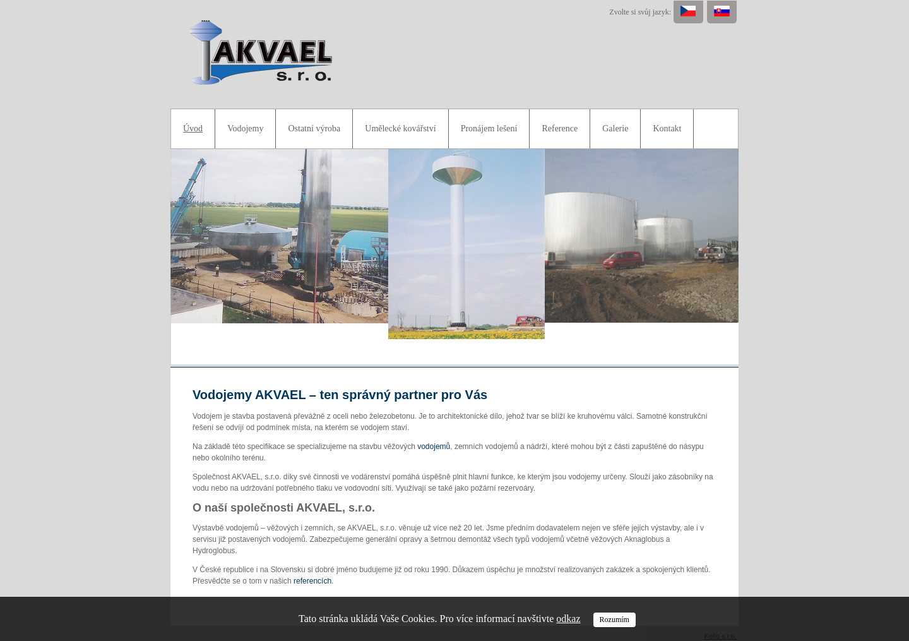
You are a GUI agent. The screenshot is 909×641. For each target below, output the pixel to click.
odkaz (568, 618)
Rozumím (614, 619)
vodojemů (433, 446)
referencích (312, 581)
